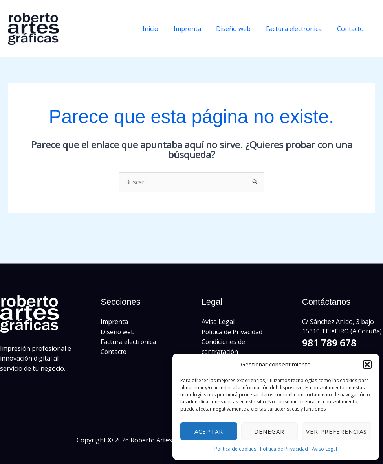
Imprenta (196, 28)
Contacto (351, 28)
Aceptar (208, 431)
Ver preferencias (336, 431)
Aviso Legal (324, 449)
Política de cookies (235, 449)
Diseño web (240, 28)
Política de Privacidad (284, 449)
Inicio (162, 28)
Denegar (269, 431)
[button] (367, 364)
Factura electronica (298, 28)
